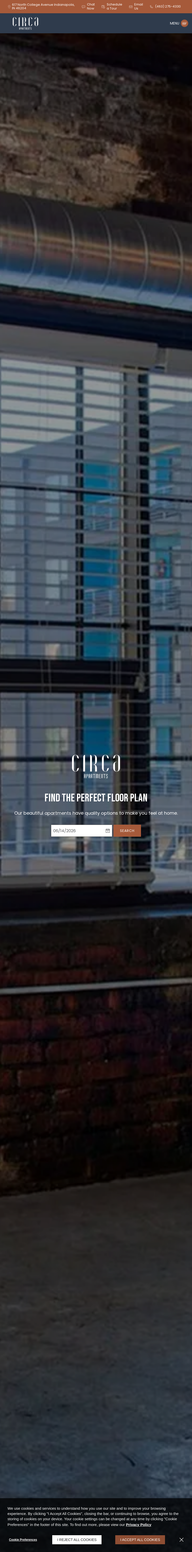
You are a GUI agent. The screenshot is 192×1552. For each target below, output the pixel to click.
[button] (88, 7)
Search (127, 830)
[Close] (181, 1540)
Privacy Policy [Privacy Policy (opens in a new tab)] (139, 1524)
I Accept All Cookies (140, 1540)
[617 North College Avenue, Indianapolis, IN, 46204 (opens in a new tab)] (43, 6)
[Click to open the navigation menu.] (179, 23)
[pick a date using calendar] (107, 831)
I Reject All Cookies (77, 1540)
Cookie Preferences (23, 1539)
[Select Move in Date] (77, 831)
